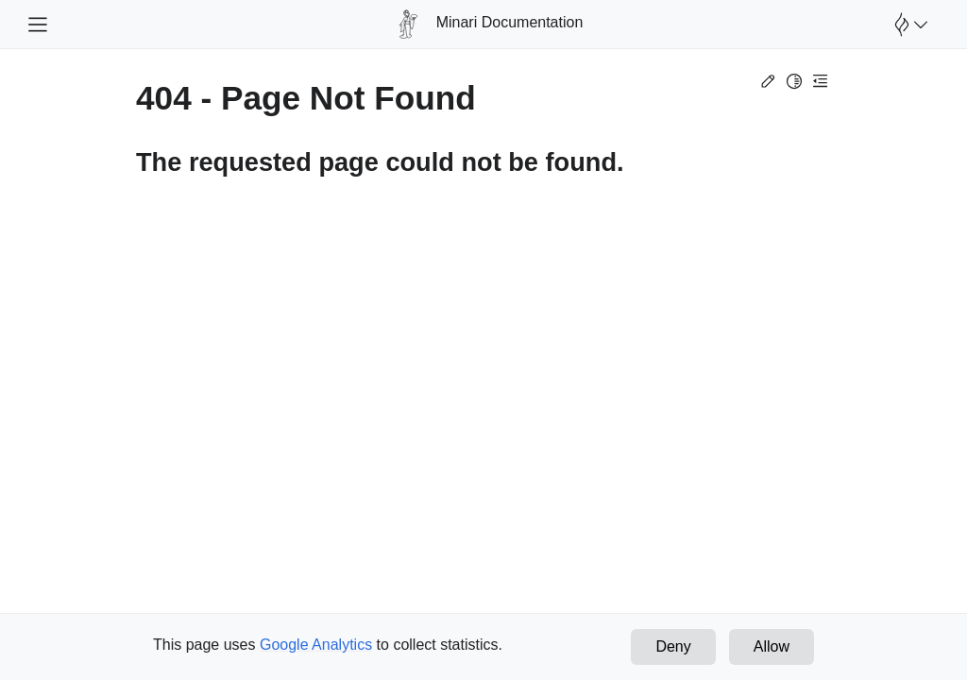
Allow (771, 646)
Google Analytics (316, 645)
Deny (672, 646)
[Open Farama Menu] (908, 24)
